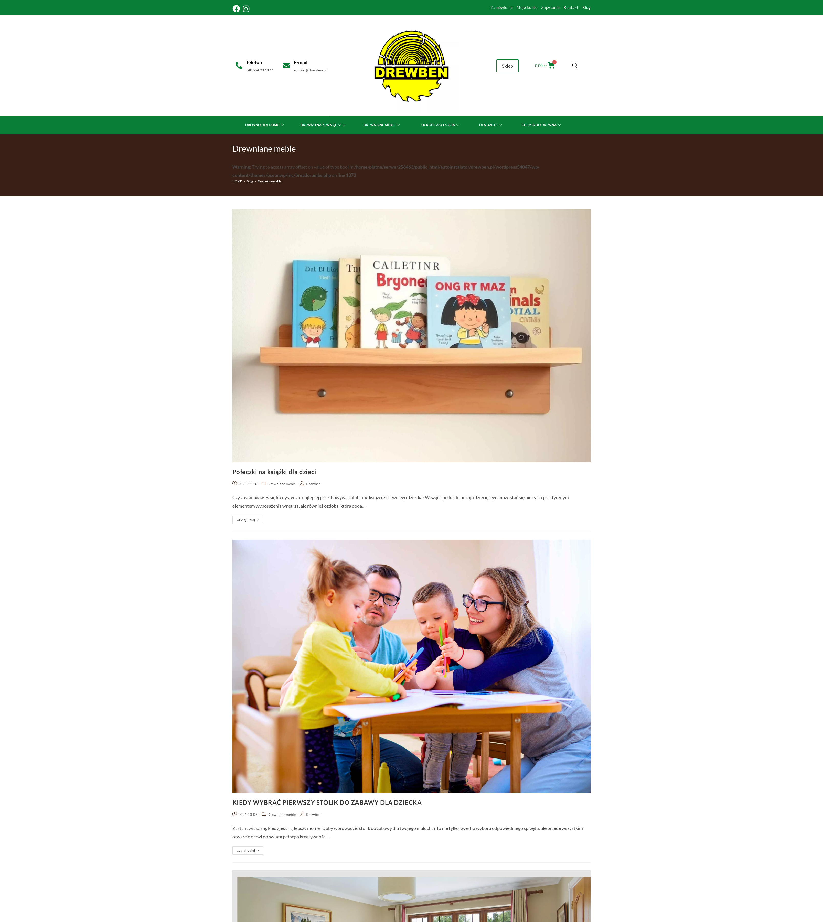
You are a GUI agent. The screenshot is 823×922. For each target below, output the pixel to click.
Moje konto (527, 7)
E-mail (300, 62)
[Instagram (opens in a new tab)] (246, 9)
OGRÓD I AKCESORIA (441, 125)
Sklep (507, 66)
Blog (586, 7)
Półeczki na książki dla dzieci (274, 471)
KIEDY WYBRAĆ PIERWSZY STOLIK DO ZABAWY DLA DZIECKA (327, 802)
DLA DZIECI (491, 125)
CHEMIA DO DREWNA (542, 125)
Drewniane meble (269, 181)
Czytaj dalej (250, 519)
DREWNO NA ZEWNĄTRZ (324, 125)
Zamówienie (502, 7)
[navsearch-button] (573, 66)
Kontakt (571, 7)
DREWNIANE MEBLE (382, 125)
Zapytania (550, 7)
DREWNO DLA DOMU (265, 125)
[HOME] (237, 181)
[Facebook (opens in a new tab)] (237, 9)
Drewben (313, 484)
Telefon (254, 62)
